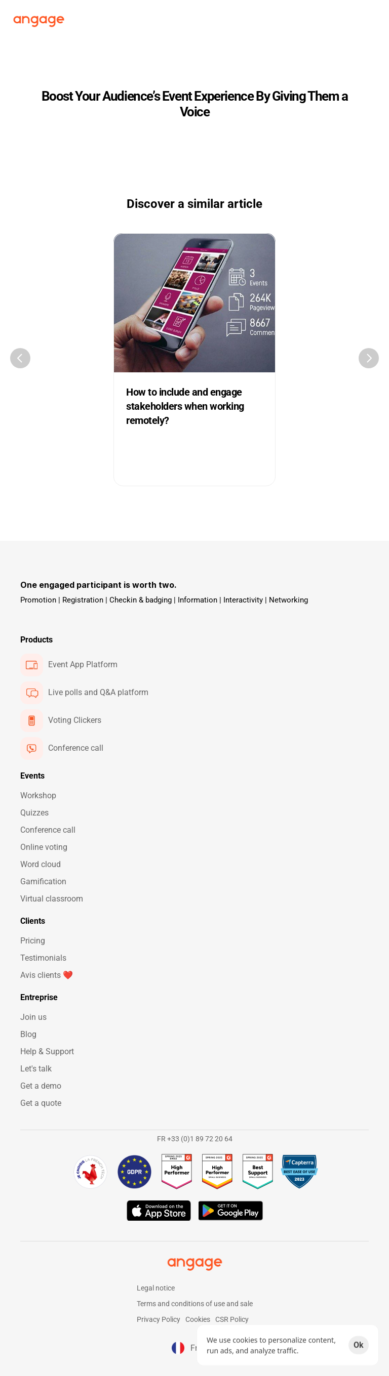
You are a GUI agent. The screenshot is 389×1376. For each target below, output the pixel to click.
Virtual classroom (51, 899)
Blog (28, 1034)
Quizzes (34, 813)
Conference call (47, 830)
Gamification (43, 881)
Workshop (38, 795)
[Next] (369, 358)
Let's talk (36, 1068)
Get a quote (40, 1103)
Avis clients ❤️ (46, 975)
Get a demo (40, 1086)
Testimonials (43, 958)
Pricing (32, 940)
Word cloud (40, 864)
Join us (33, 1017)
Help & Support (47, 1051)
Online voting (43, 847)
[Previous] (20, 358)
